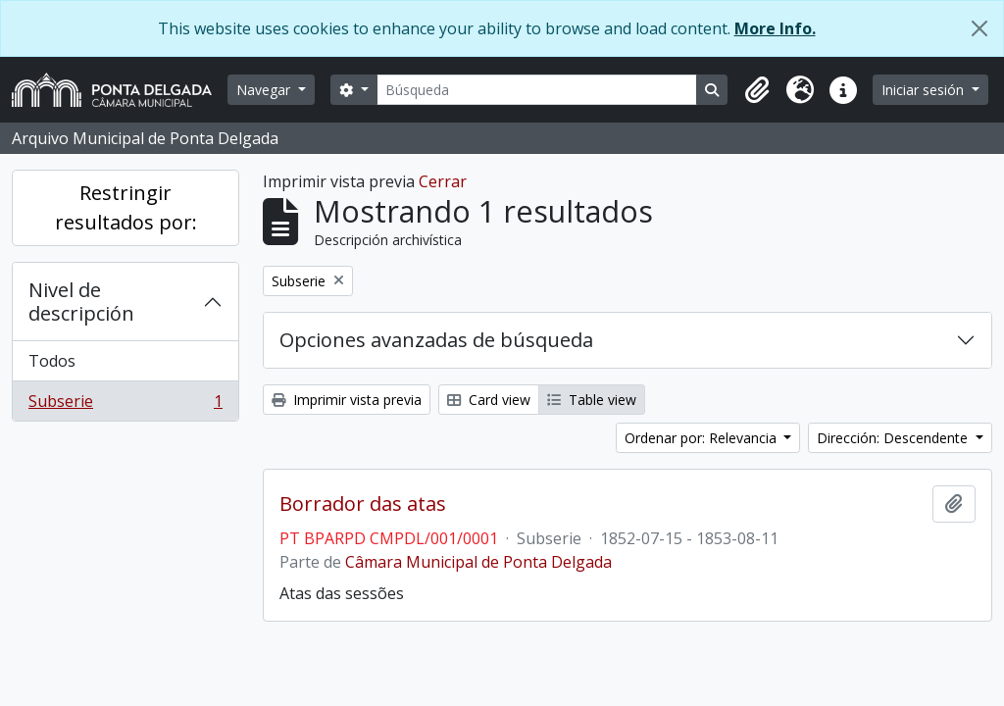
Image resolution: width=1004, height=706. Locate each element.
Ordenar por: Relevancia (702, 438)
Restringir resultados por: (126, 207)
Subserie (125, 405)
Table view (591, 399)
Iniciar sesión (924, 89)
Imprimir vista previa (347, 399)
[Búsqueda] (537, 90)
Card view (488, 399)
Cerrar (443, 181)
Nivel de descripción (81, 302)
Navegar (265, 89)
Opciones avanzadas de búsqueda (436, 340)
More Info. (775, 28)
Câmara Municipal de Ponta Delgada (478, 562)
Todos (51, 361)
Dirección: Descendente (894, 438)
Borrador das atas (362, 504)
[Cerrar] (979, 28)
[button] (756, 90)
